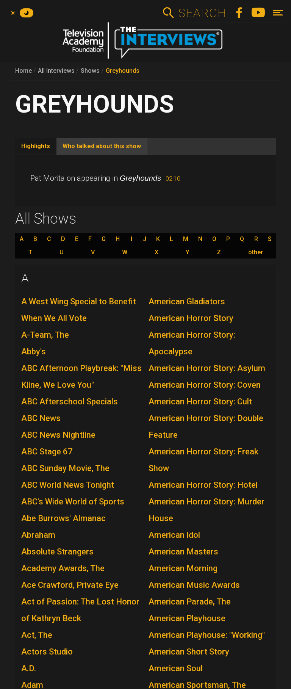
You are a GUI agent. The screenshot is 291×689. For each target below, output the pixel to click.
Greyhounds (122, 70)
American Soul (176, 668)
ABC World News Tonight (67, 485)
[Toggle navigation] (278, 13)
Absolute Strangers (57, 551)
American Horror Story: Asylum (207, 368)
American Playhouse (187, 618)
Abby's (33, 351)
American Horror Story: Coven (205, 385)
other (255, 252)
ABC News (41, 418)
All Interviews (56, 70)
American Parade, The (190, 601)
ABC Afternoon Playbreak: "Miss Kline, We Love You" (81, 376)
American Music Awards (194, 585)
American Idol (174, 535)
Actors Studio (47, 651)
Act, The (36, 635)
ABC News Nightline (58, 435)
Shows (90, 70)
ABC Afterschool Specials (69, 401)
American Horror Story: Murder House (206, 510)
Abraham (38, 535)
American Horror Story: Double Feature (206, 426)
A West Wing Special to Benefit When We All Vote (78, 310)
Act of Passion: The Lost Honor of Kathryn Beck (80, 610)
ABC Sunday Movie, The (65, 468)
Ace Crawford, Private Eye (70, 585)
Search (202, 13)
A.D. (28, 668)
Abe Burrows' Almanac (63, 518)
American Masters (183, 551)
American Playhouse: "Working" (207, 635)
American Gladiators (187, 301)
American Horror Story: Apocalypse (192, 343)
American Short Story (189, 651)
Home (23, 70)
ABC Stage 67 (47, 451)
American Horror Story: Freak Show (203, 460)
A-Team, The (45, 335)
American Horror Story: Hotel (203, 485)
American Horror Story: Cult (200, 401)
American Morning (183, 568)
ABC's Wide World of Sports (72, 501)
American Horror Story (191, 318)
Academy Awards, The (63, 568)
